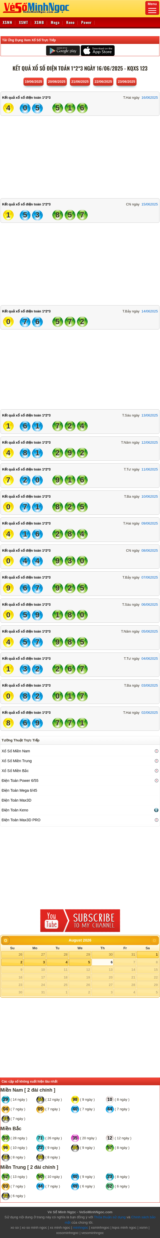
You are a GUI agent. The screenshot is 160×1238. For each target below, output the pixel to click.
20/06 (56, 82)
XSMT (23, 22)
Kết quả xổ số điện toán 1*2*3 (26, 98)
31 (133, 954)
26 (20, 954)
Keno (70, 22)
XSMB (39, 22)
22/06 (103, 82)
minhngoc (80, 1227)
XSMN (7, 22)
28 (65, 954)
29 (88, 954)
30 (110, 954)
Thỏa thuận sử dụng (110, 1217)
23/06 (126, 82)
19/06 (33, 82)
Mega (55, 22)
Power (86, 22)
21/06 (80, 82)
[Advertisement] (80, 155)
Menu (152, 7)
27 (43, 954)
